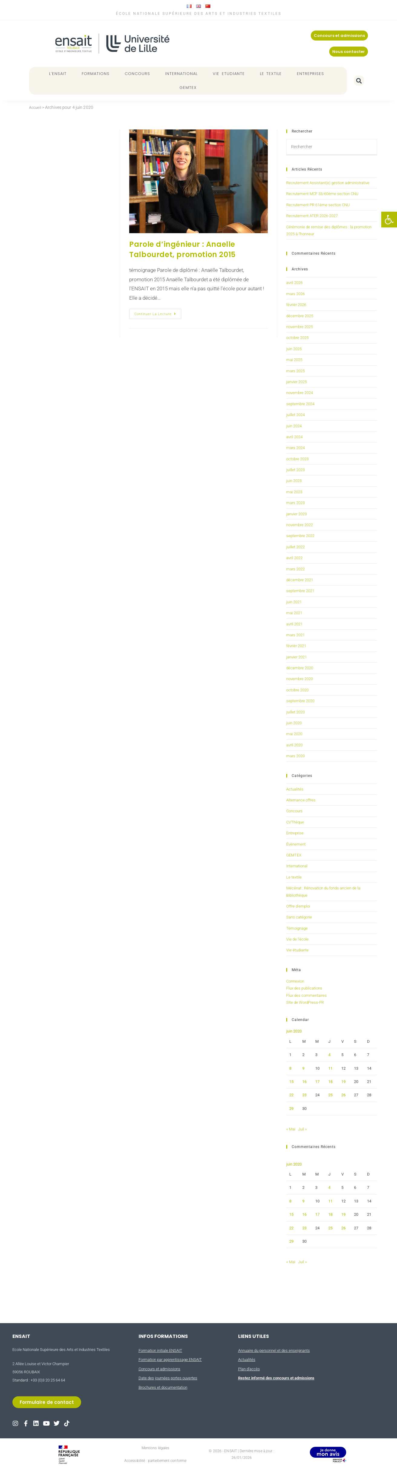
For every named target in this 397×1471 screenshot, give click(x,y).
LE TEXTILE (272, 74)
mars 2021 (295, 635)
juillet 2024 (295, 415)
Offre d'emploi (298, 906)
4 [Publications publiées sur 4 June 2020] (329, 1054)
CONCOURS (139, 74)
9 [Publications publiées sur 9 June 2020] (303, 1068)
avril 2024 (294, 437)
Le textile (294, 877)
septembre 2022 (300, 535)
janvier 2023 (296, 514)
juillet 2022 (295, 547)
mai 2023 (294, 492)
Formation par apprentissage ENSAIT (170, 1359)
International (296, 866)
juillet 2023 (295, 470)
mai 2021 (294, 613)
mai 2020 (294, 734)
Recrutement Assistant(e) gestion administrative (327, 183)
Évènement (296, 844)
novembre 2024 (299, 392)
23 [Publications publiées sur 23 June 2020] (304, 1095)
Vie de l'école (297, 939)
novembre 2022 (299, 525)
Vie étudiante (297, 950)
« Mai (290, 1129)
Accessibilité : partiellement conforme (155, 1461)
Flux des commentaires (306, 995)
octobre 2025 (297, 337)
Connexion (295, 981)
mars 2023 (295, 503)
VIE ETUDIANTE (230, 74)
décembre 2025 (299, 316)
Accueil (36, 107)
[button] (389, 219)
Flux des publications (304, 988)
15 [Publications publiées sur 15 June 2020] (291, 1081)
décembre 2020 (299, 668)
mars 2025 (295, 371)
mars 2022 (295, 569)
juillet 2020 (295, 712)
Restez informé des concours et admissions (276, 1378)
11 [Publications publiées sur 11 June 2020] (330, 1068)
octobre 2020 (297, 690)
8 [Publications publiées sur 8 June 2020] (290, 1068)
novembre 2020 (299, 679)
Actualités (294, 789)
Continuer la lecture (157, 312)
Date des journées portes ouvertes (168, 1378)
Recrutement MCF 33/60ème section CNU (322, 193)
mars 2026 (295, 294)
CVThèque (295, 822)
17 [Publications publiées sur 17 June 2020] (317, 1081)
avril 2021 (294, 624)
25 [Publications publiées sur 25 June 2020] (330, 1095)
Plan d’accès (249, 1369)
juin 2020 (294, 723)
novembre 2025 (299, 327)
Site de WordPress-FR (305, 1002)
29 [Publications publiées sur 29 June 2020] (291, 1108)
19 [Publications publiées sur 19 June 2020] (343, 1081)
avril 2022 (294, 558)
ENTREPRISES (312, 74)
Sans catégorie (299, 917)
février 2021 (296, 646)
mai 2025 (294, 359)
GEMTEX (188, 87)
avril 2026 (294, 282)
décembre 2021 (299, 580)
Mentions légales (155, 1448)
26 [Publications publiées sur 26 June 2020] (343, 1095)
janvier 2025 (296, 382)
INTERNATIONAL (183, 74)
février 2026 (296, 304)
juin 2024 (294, 426)
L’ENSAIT (59, 74)
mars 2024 (295, 447)
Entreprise (294, 833)
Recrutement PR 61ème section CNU (318, 205)
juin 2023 (294, 480)
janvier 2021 (296, 657)
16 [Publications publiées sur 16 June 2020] (304, 1081)
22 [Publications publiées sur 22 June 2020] (291, 1095)
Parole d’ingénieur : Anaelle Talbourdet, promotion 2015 (182, 249)
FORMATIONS (97, 74)
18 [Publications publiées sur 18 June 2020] (330, 1081)
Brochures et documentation (163, 1387)
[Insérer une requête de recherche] (331, 147)
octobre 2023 (297, 459)
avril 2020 (294, 745)
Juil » (302, 1129)
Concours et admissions (159, 1369)
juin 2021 (294, 602)
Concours (294, 811)
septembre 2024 (300, 404)
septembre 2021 (300, 591)
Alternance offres (301, 800)
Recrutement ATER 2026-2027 (312, 216)
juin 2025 (294, 349)
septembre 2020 (300, 701)
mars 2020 (295, 756)
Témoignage (297, 928)
